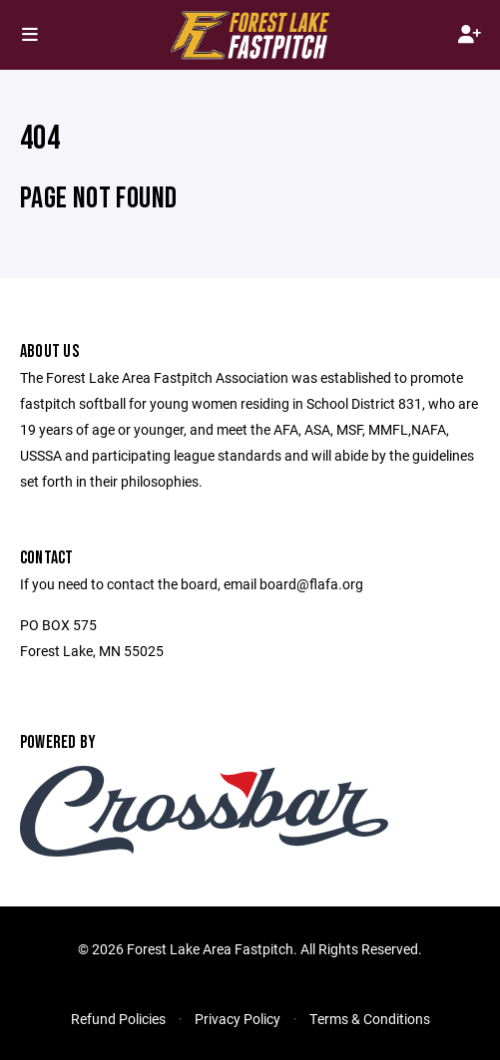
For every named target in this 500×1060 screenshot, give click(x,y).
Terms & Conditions (369, 1018)
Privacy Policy (237, 1018)
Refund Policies (118, 1018)
